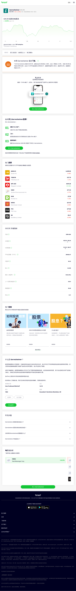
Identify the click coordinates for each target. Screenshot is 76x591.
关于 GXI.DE (13, 52)
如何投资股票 (10, 330)
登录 (69, 2)
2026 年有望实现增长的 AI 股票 (37, 330)
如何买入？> (21, 52)
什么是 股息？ (55, 330)
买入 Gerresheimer (38, 109)
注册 (4, 44)
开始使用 (11, 405)
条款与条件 (10, 574)
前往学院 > (38, 350)
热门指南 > (30, 52)
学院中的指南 (36, 153)
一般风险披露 (4, 574)
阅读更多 (8, 344)
